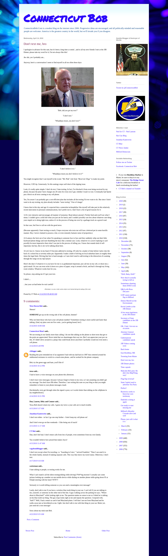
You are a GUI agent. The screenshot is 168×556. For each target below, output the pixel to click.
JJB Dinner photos (127, 364)
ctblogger (33, 351)
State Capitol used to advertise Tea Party (129, 383)
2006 (121, 449)
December (125, 241)
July (123, 260)
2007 (121, 446)
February (124, 430)
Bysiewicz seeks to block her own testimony (128, 394)
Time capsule (126, 367)
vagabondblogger (36, 449)
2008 (121, 442)
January (124, 434)
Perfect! (124, 388)
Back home (125, 349)
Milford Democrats (123, 152)
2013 (121, 227)
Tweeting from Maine (129, 356)
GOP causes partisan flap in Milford (128, 296)
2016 (121, 216)
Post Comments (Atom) (72, 537)
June (123, 264)
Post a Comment (33, 520)
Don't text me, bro (127, 360)
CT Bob (33, 431)
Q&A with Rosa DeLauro (127, 290)
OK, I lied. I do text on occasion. (129, 327)
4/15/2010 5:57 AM (37, 408)
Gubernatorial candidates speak (128, 339)
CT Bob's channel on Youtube (130, 189)
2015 (121, 219)
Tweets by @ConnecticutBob (127, 88)
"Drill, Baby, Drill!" (128, 274)
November (125, 245)
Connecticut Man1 (37, 331)
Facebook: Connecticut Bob (126, 166)
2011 (121, 234)
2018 (121, 208)
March (123, 426)
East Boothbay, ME (128, 353)
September (125, 252)
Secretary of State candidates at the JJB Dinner (129, 320)
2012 (121, 231)
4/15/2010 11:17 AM (37, 426)
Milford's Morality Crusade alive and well (128, 413)
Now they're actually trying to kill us (128, 279)
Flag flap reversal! (127, 379)
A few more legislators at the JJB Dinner (129, 314)
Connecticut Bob (65, 17)
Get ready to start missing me (127, 407)
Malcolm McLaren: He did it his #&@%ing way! (129, 373)
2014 (121, 223)
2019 (121, 205)
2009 (121, 438)
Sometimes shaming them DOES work (128, 285)
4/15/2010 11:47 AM (37, 443)
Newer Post (30, 531)
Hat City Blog (121, 136)
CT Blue (119, 144)
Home (68, 531)
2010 (121, 238)
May (123, 267)
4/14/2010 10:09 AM (37, 326)
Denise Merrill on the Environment (128, 302)
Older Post (106, 531)
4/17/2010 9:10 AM (37, 461)
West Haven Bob (36, 306)
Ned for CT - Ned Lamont (125, 132)
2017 (121, 212)
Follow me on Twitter (124, 162)
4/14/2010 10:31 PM (37, 396)
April (123, 271)
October (124, 249)
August (124, 256)
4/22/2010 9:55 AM (37, 514)
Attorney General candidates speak (128, 333)
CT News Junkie (122, 148)
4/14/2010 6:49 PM (37, 346)
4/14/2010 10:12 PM (37, 366)
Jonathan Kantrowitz (38, 414)
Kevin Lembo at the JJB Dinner (128, 308)
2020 (121, 201)
